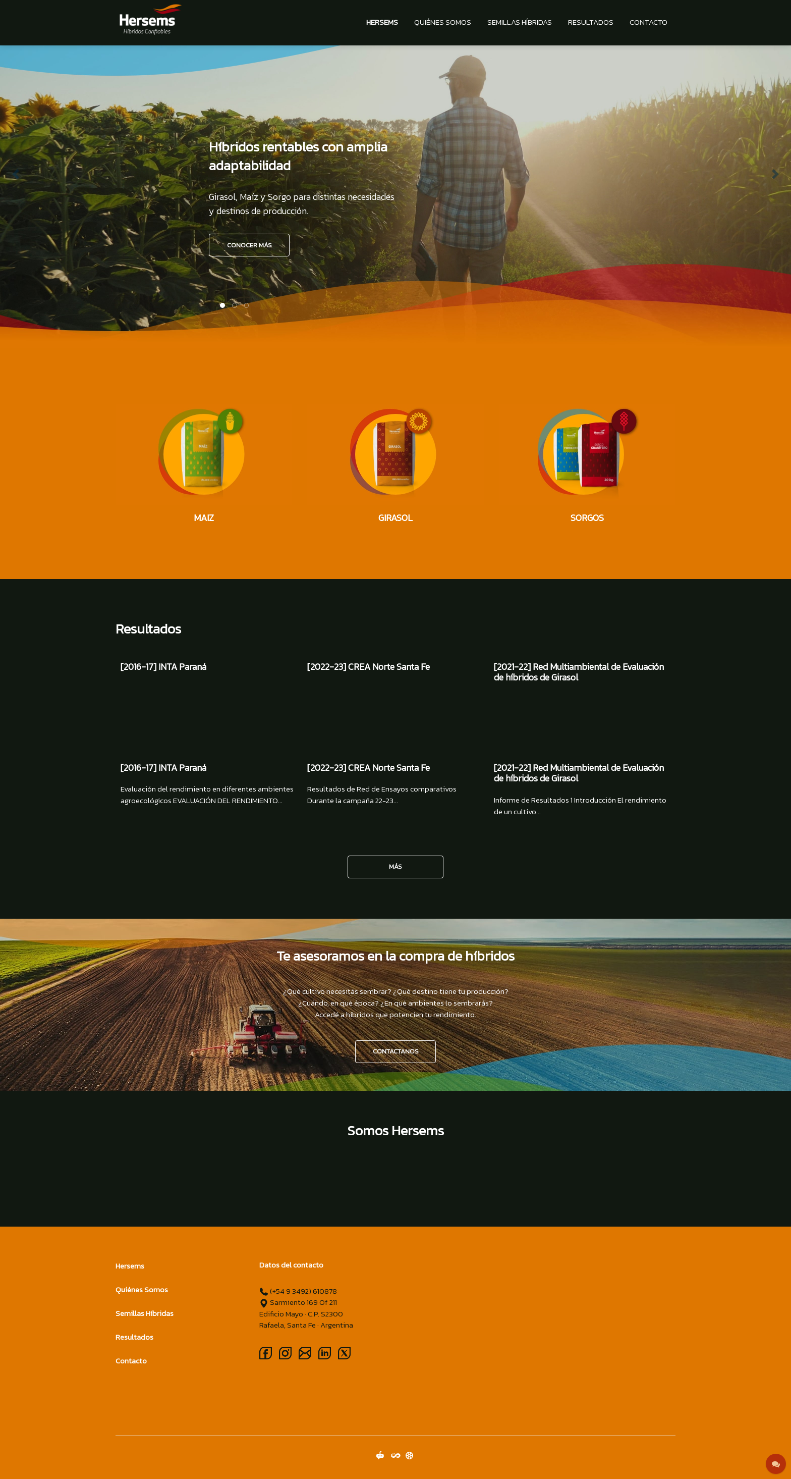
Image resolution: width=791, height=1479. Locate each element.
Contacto (648, 22)
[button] (16, 174)
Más (395, 866)
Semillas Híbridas (519, 22)
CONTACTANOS (396, 1051)
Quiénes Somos (442, 22)
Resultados (590, 22)
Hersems (382, 22)
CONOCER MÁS (249, 245)
